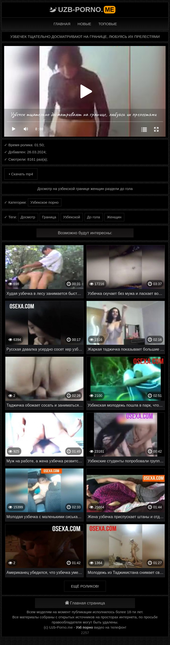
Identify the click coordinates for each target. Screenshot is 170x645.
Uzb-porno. (86, 9)
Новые (84, 24)
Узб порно (84, 627)
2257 (85, 633)
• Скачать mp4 (21, 174)
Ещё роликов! (85, 586)
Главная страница (85, 603)
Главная (62, 24)
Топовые (107, 24)
